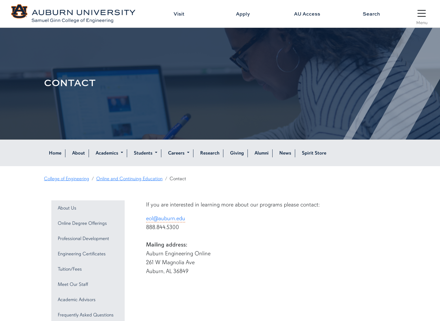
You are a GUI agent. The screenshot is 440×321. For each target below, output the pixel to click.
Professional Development (83, 238)
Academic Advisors (77, 300)
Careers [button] (177, 153)
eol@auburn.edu (165, 218)
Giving (237, 153)
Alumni (262, 153)
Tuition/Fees (70, 269)
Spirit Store (314, 153)
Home (55, 153)
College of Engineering (66, 179)
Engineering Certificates (82, 254)
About (78, 153)
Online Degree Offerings (82, 223)
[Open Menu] (422, 14)
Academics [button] (107, 153)
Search (371, 13)
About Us (67, 208)
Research (209, 153)
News (285, 153)
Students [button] (144, 153)
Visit (179, 13)
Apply (243, 13)
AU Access (307, 13)
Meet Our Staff (73, 284)
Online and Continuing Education (129, 179)
